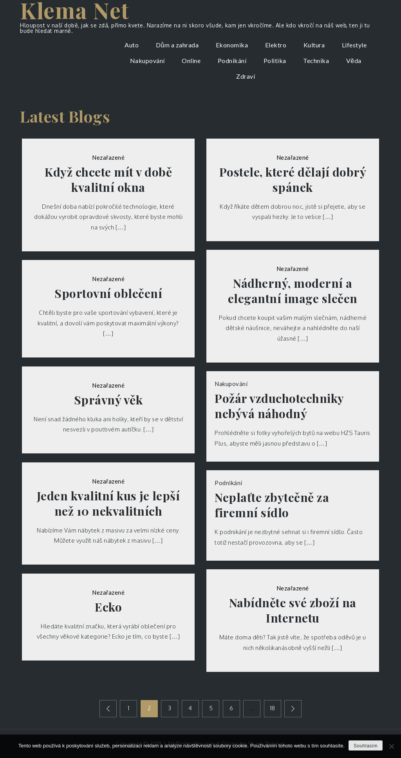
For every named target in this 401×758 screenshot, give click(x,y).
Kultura (314, 45)
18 (272, 708)
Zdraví (245, 76)
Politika (275, 60)
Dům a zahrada (177, 45)
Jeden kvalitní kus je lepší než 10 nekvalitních (108, 503)
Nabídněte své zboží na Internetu (292, 610)
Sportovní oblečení (108, 293)
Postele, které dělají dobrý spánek (293, 179)
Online (191, 60)
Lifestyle (354, 45)
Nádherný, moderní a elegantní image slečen (293, 291)
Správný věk (108, 400)
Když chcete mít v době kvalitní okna (108, 179)
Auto (132, 45)
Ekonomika (232, 45)
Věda (353, 60)
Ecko (108, 607)
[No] (391, 746)
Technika (316, 60)
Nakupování (147, 60)
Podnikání (232, 60)
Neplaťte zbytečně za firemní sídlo (272, 505)
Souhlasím (366, 746)
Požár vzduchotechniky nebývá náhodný (279, 406)
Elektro (276, 45)
